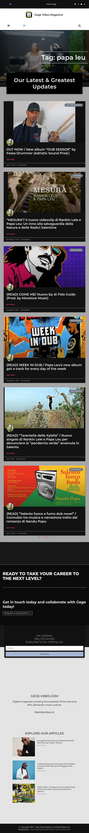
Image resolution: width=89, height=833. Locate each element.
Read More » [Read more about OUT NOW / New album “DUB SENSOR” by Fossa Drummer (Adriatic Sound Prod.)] (10, 159)
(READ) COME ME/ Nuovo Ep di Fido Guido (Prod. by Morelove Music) (40, 296)
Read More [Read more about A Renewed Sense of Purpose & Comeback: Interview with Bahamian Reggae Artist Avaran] (41, 771)
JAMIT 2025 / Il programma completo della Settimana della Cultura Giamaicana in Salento (56, 789)
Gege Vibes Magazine (48, 14)
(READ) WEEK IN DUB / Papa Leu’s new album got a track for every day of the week (44, 367)
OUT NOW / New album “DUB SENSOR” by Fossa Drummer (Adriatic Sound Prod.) (41, 151)
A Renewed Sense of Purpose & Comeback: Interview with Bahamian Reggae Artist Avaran (56, 766)
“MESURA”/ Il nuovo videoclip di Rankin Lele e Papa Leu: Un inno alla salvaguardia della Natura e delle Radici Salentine (43, 224)
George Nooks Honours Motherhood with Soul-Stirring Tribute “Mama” (55, 742)
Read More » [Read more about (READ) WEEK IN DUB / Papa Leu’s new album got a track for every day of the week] (10, 375)
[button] (10, 4)
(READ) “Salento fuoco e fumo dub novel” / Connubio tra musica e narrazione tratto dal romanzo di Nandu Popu (41, 517)
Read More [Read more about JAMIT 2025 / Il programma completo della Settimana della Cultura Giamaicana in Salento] (41, 794)
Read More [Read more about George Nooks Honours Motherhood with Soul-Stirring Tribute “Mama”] (41, 745)
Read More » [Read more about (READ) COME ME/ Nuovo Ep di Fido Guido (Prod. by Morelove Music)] (10, 304)
